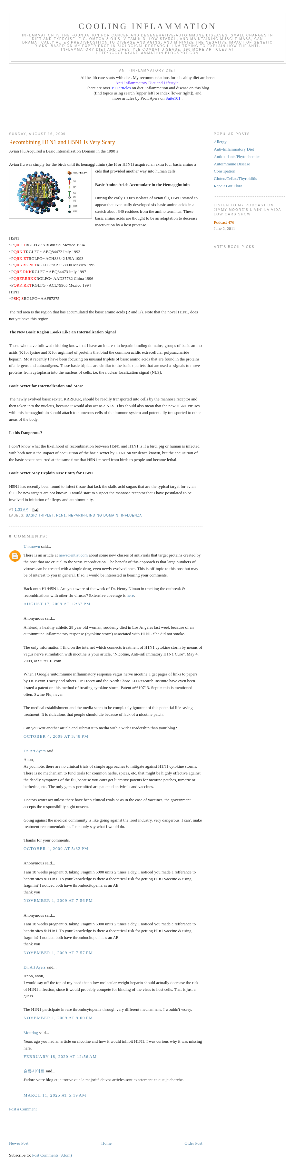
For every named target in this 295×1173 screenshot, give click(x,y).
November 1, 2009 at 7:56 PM (58, 900)
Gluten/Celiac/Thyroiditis (235, 178)
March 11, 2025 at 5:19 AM (55, 1095)
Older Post (193, 1143)
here (130, 595)
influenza (131, 515)
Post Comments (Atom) (52, 1155)
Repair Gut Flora (228, 185)
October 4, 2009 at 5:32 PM (56, 848)
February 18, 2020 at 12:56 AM (60, 1056)
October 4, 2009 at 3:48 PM (56, 736)
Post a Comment (23, 1109)
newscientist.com (73, 555)
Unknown (32, 546)
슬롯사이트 (34, 1071)
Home (106, 1143)
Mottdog (31, 1032)
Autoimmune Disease (232, 164)
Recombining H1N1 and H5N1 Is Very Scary (62, 142)
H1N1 (61, 515)
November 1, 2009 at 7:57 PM (58, 952)
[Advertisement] (147, 115)
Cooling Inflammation (147, 26)
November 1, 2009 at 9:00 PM (58, 1017)
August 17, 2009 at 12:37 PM (57, 603)
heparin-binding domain (93, 515)
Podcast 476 (224, 222)
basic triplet (40, 515)
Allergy (220, 141)
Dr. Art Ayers (35, 750)
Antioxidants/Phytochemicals (238, 156)
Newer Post (18, 1143)
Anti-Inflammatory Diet (234, 149)
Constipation (224, 171)
